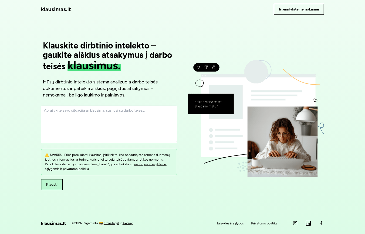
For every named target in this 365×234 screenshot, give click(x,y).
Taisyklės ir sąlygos (230, 223)
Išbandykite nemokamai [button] (299, 9)
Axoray (127, 223)
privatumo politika (76, 169)
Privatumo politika (264, 223)
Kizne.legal (111, 223)
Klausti (51, 184)
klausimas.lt (56, 9)
